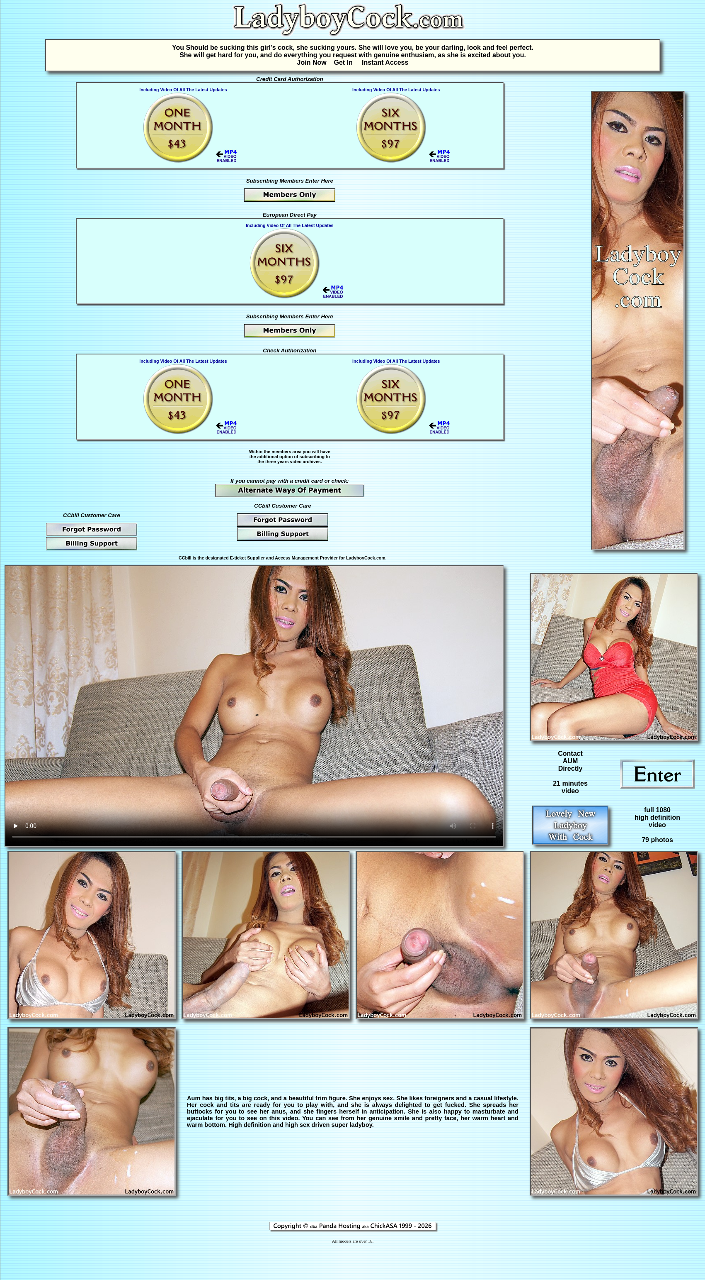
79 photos (657, 839)
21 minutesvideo (570, 787)
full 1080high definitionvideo (657, 817)
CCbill (185, 557)
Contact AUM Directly (570, 761)
